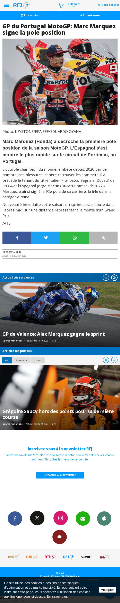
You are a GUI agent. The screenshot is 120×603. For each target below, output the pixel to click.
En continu (30, 15)
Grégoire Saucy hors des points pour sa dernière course (58, 414)
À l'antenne (90, 15)
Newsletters (83, 518)
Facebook (15, 518)
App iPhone (104, 518)
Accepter (107, 590)
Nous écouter (110, 5)
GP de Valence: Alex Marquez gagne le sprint (53, 334)
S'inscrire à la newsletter (60, 474)
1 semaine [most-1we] (21, 360)
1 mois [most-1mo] (38, 360)
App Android (59, 537)
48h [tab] (7, 360)
